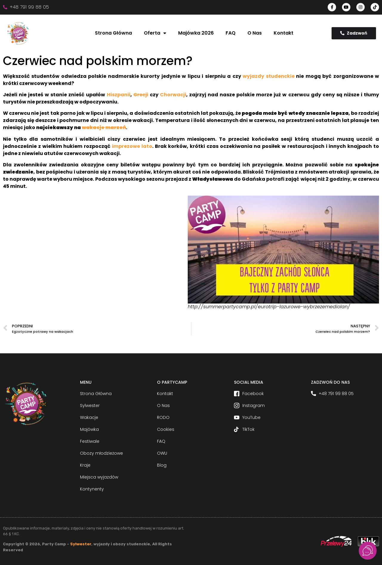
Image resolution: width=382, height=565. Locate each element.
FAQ (230, 33)
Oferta (155, 33)
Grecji (140, 94)
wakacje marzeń (104, 127)
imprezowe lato (132, 146)
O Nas (254, 33)
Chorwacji (173, 94)
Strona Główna (113, 33)
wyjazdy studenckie (268, 76)
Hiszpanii (118, 94)
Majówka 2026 (196, 33)
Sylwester (80, 544)
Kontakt (283, 33)
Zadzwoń (353, 33)
